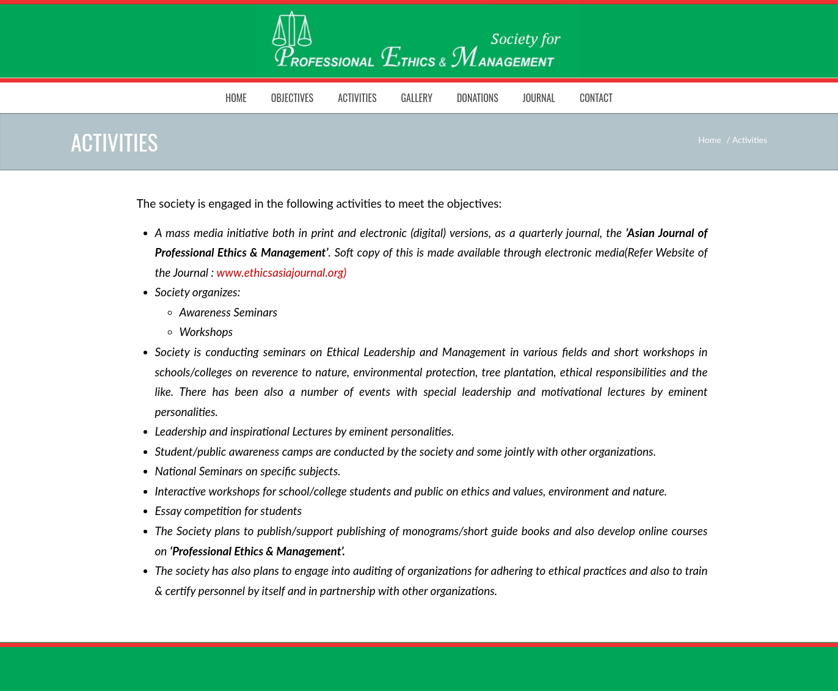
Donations (477, 97)
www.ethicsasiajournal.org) (282, 272)
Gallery (416, 97)
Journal (539, 97)
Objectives (292, 97)
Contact (596, 97)
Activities (357, 97)
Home (236, 97)
